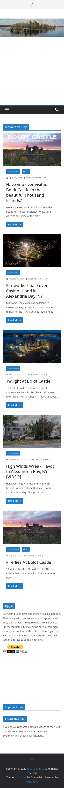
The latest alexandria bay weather (28, 697)
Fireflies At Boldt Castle (28, 562)
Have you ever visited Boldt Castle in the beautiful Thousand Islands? (26, 192)
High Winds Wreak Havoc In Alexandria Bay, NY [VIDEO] (30, 471)
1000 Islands (13, 171)
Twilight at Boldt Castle (28, 381)
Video (25, 171)
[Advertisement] (32, 71)
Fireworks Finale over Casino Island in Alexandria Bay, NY (27, 291)
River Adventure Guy (36, 177)
